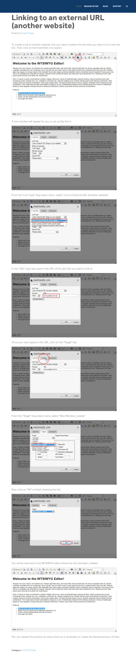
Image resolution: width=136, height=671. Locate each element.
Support (117, 6)
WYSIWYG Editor (29, 650)
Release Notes (91, 6)
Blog (105, 6)
